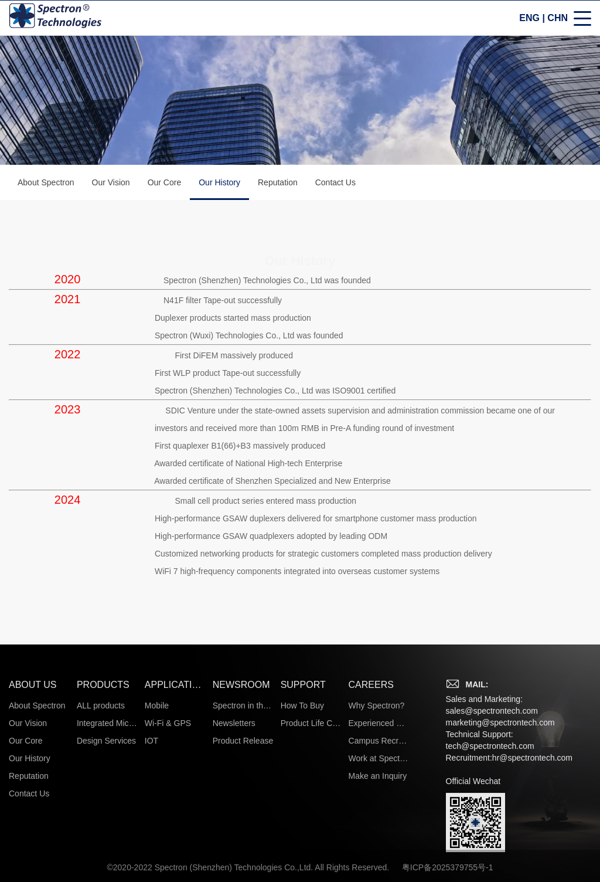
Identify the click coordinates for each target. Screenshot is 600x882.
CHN (557, 18)
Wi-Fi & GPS (168, 864)
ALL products (101, 846)
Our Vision (111, 183)
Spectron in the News (243, 846)
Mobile (157, 846)
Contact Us (335, 183)
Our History (219, 189)
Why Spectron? (377, 846)
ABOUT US (33, 825)
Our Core (165, 183)
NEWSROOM (241, 825)
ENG (529, 18)
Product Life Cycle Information (311, 864)
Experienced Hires (379, 864)
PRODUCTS (103, 825)
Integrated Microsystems (107, 864)
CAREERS (371, 825)
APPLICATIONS (175, 825)
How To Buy (302, 846)
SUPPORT (303, 825)
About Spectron (46, 183)
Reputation (278, 183)
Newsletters (234, 864)
